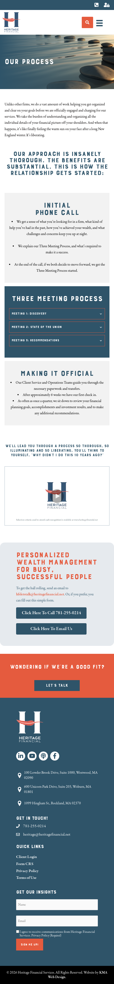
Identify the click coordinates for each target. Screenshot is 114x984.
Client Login (26, 856)
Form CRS (24, 863)
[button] (57, 313)
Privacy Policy (27, 870)
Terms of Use (26, 877)
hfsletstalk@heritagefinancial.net (40, 594)
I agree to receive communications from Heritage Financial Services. (57, 933)
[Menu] (99, 23)
